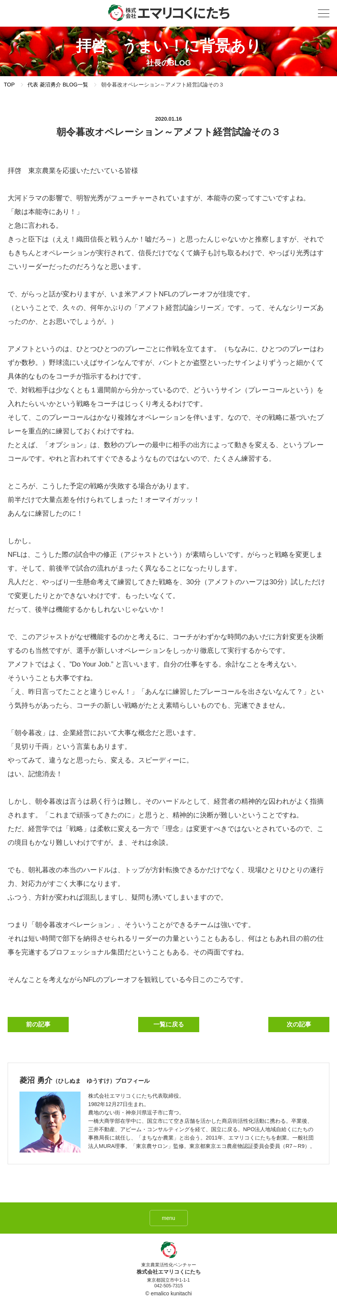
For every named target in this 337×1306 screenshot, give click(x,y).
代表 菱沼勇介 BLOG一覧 (57, 85)
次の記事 (299, 1024)
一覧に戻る (168, 1024)
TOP (9, 85)
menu (168, 1218)
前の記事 (38, 1024)
